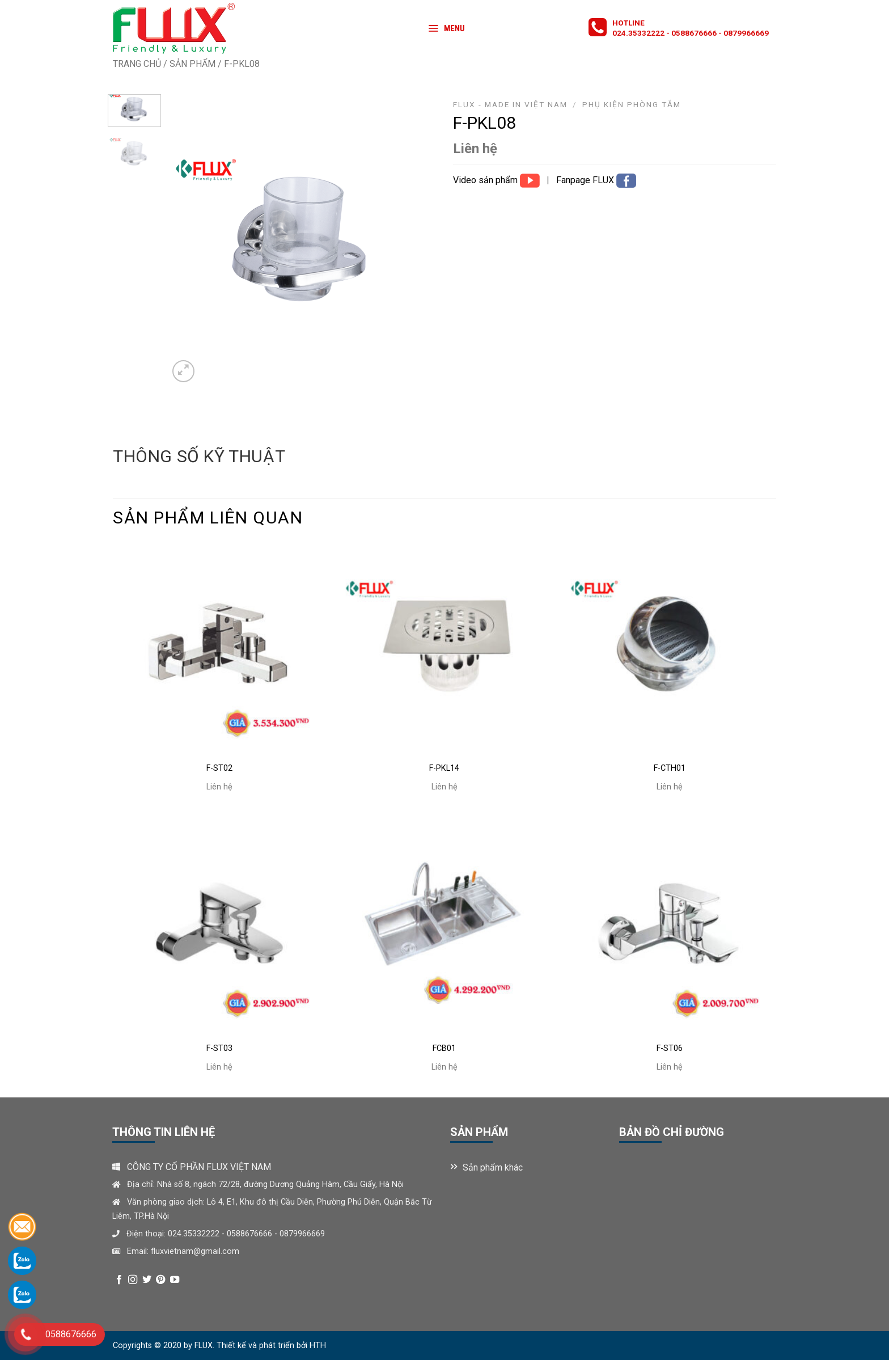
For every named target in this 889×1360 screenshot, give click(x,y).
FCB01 (444, 1048)
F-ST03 (219, 1048)
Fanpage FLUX (586, 180)
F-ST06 (670, 1048)
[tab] (199, 456)
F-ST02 (219, 768)
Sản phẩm (192, 63)
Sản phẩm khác (493, 1167)
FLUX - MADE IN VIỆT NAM (510, 104)
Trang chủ (137, 63)
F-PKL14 (444, 768)
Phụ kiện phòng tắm (631, 104)
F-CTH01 (669, 768)
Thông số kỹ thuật (199, 456)
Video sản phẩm (486, 180)
